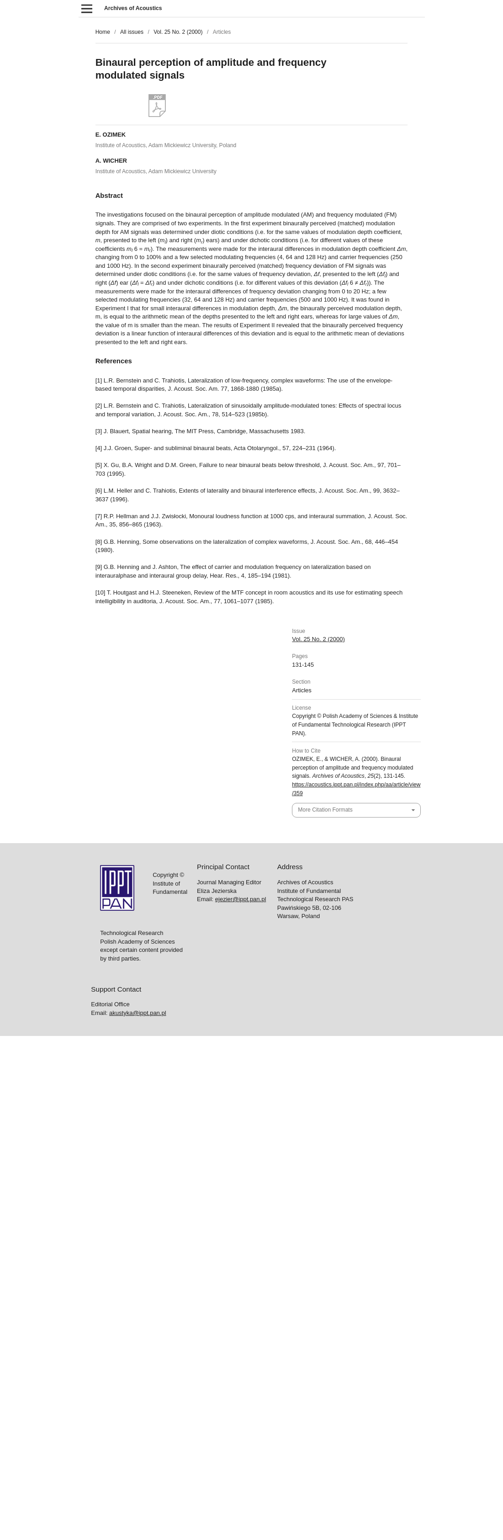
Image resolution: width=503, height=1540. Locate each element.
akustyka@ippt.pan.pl (137, 1012)
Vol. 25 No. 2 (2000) (178, 32)
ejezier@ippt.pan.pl (240, 899)
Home (102, 32)
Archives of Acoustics (133, 8)
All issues (131, 32)
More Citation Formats (325, 810)
